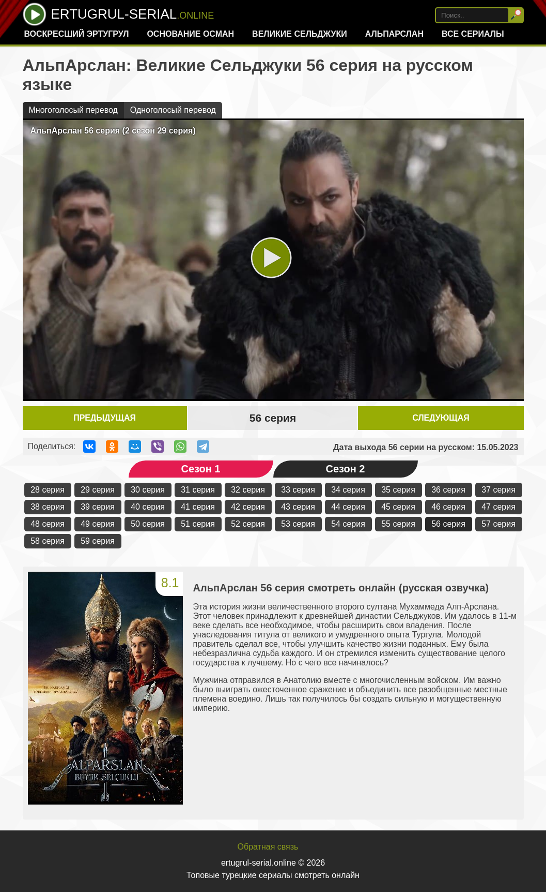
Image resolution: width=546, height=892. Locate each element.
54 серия (348, 523)
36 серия (448, 489)
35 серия (398, 489)
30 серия (148, 489)
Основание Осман (190, 33)
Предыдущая (104, 417)
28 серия (47, 489)
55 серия (398, 523)
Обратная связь (268, 846)
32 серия (248, 489)
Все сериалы (473, 33)
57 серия (498, 523)
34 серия (348, 489)
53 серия (298, 523)
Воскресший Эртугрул (76, 33)
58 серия (47, 541)
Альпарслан (394, 33)
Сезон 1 (201, 468)
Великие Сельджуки (299, 33)
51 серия (198, 523)
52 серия (248, 523)
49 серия (98, 523)
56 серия (448, 523)
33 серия (298, 489)
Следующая (440, 417)
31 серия (198, 489)
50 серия (148, 523)
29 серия (98, 489)
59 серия (98, 541)
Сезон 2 (345, 468)
